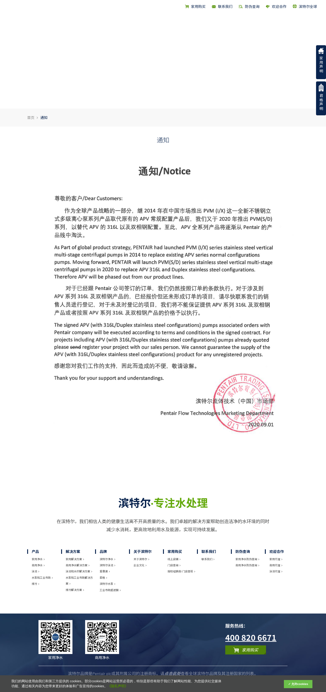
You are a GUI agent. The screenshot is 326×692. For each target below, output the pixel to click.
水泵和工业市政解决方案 (79, 580)
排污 (35, 583)
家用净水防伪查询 (247, 559)
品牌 (242, 22)
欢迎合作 (276, 6)
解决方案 (73, 551)
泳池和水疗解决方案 (79, 571)
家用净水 (38, 559)
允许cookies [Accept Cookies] (299, 684)
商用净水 (38, 565)
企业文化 (140, 565)
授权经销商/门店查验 (181, 571)
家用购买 (195, 6)
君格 (103, 577)
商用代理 (275, 565)
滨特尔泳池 (107, 565)
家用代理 (275, 559)
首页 (186, 22)
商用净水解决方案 (77, 565)
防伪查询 (242, 551)
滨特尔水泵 (107, 583)
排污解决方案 (75, 589)
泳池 (35, 571)
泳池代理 (275, 571)
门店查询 (174, 565)
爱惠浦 (105, 571)
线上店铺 (174, 559)
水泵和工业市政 (42, 577)
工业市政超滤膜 (110, 590)
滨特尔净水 (107, 559)
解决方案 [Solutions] (222, 22)
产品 (202, 22)
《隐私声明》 (118, 686)
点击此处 (172, 673)
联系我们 (208, 551)
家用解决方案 (75, 559)
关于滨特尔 (276, 22)
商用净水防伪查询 (247, 565)
